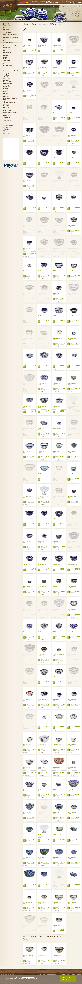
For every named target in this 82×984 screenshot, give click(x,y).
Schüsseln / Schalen (8, 42)
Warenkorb (77, 2)
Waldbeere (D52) (7, 110)
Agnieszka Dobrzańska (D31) (10, 102)
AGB (27, 6)
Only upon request (7, 65)
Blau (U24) (5, 93)
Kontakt (48, 6)
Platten (5, 40)
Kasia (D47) (6, 96)
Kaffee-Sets (9, 27)
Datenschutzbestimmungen (28, 977)
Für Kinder (5, 49)
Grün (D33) (5, 88)
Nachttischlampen (7, 52)
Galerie (42, 6)
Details (69, 92)
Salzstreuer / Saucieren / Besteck (11, 45)
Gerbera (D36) (6, 90)
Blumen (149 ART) (7, 135)
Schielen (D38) (6, 86)
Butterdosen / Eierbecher (9, 44)
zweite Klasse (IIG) (7, 114)
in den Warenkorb (28, 51)
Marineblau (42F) (7, 81)
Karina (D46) (6, 107)
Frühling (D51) (6, 109)
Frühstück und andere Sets (9, 31)
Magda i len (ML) (7, 119)
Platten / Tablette (7, 47)
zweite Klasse (6, 60)
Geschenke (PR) (7, 115)
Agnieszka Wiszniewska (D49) (10, 101)
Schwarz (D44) (6, 104)
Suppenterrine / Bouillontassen (10, 37)
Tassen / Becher (7, 32)
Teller (4, 39)
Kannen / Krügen (7, 36)
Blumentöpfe (6, 55)
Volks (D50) (6, 105)
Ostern (5, 50)
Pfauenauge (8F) (7, 80)
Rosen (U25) (6, 94)
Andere (5, 57)
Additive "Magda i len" (8, 62)
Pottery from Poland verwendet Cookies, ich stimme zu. (67, 979)
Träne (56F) (6, 85)
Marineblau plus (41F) (8, 83)
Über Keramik (34, 6)
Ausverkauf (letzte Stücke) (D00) (10, 112)
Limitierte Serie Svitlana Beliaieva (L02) (11, 99)
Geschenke (6, 63)
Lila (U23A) (6, 91)
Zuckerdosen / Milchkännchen (10, 34)
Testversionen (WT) (7, 117)
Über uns (22, 6)
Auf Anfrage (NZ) (7, 120)
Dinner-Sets (6, 29)
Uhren (4, 54)
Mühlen (5, 58)
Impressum (55, 6)
